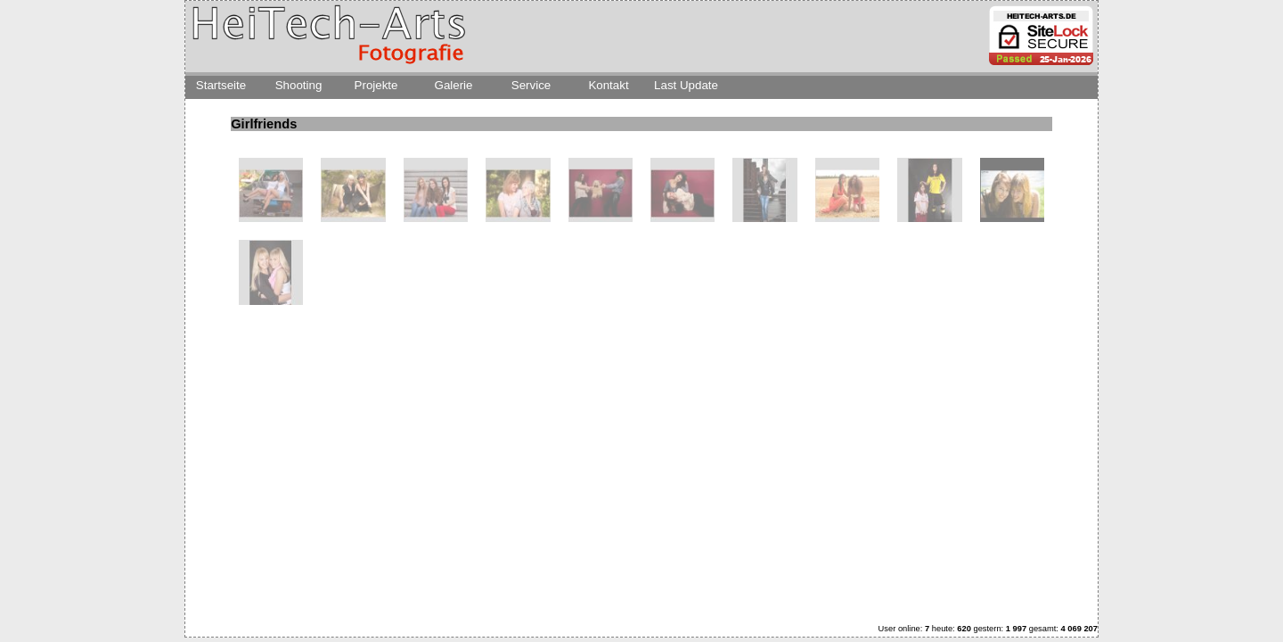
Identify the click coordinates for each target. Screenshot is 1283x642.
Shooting (299, 85)
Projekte (376, 85)
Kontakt (608, 85)
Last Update (686, 85)
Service (531, 85)
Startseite (221, 85)
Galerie (454, 85)
